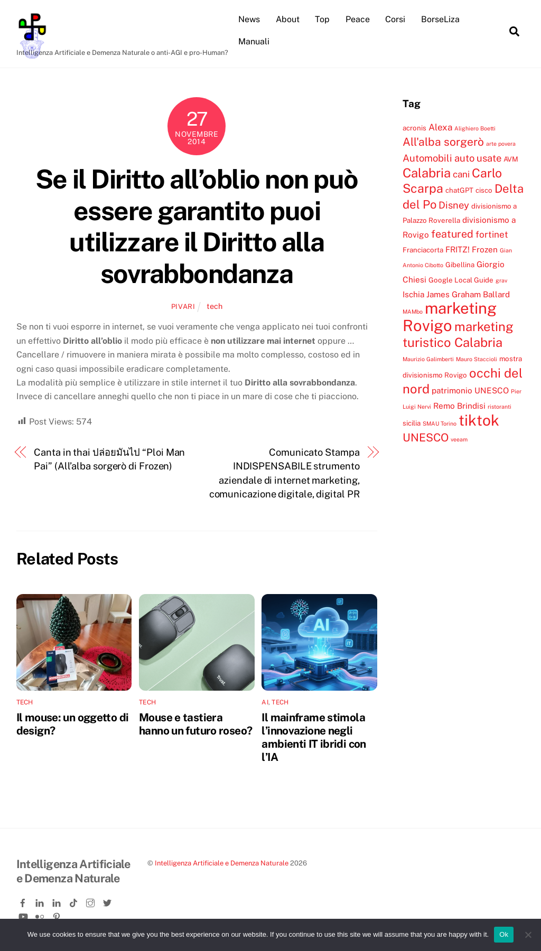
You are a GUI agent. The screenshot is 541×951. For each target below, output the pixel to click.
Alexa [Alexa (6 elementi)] (440, 127)
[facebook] (23, 900)
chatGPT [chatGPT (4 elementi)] (459, 190)
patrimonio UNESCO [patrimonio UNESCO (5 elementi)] (470, 390)
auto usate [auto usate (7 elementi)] (477, 158)
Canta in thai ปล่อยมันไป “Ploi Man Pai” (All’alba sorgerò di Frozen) (109, 459)
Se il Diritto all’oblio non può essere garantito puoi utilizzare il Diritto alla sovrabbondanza (196, 226)
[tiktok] (74, 900)
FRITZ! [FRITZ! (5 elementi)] (457, 249)
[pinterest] (57, 914)
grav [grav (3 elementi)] (501, 280)
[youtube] (23, 914)
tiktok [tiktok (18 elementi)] (479, 420)
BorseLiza (440, 19)
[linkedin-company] (57, 900)
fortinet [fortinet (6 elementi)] (491, 234)
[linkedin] (40, 900)
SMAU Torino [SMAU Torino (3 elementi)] (439, 423)
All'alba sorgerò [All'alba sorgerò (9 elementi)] (443, 141)
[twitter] (108, 900)
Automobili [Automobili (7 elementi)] (427, 158)
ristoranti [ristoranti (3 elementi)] (499, 406)
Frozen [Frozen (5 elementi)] (485, 249)
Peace (358, 19)
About (288, 19)
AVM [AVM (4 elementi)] (510, 159)
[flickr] (40, 914)
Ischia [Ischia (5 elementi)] (413, 294)
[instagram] (91, 900)
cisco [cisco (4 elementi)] (483, 190)
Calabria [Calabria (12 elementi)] (427, 172)
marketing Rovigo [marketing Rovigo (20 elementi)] (450, 316)
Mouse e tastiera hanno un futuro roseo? (195, 724)
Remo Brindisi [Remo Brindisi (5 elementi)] (459, 405)
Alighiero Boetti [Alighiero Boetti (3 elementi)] (475, 128)
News (249, 19)
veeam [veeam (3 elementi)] (459, 439)
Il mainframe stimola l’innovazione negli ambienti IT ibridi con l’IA (314, 737)
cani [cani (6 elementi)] (461, 174)
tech (214, 306)
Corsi (395, 19)
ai (265, 702)
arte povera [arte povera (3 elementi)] (501, 143)
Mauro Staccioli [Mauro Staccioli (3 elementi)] (476, 359)
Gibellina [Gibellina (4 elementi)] (459, 264)
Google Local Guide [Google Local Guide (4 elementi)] (460, 280)
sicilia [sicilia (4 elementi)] (412, 423)
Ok (503, 934)
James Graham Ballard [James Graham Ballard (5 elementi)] (468, 294)
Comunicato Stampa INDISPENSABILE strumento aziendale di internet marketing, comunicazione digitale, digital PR (284, 473)
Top (322, 19)
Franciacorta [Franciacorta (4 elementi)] (423, 250)
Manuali (253, 41)
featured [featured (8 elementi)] (452, 234)
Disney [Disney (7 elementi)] (454, 205)
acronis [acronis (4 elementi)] (414, 128)
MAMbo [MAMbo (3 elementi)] (413, 311)
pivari (183, 306)
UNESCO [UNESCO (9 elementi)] (426, 437)
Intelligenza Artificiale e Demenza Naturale (221, 863)
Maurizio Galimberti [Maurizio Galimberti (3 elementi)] (428, 359)
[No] (528, 934)
